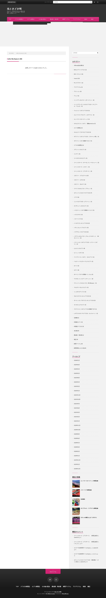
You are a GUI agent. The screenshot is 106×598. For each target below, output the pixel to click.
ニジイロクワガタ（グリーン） (82, 201)
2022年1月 (77, 390)
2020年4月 (77, 447)
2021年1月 (77, 421)
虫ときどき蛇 (14, 9)
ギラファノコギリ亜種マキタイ (82, 141)
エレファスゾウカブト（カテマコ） (83, 115)
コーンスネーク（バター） (81, 167)
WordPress (65, 593)
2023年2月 (77, 373)
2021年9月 (77, 403)
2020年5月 (77, 442)
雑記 (92, 19)
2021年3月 (77, 412)
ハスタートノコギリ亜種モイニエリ (83, 210)
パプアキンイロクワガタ (80, 232)
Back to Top (53, 571)
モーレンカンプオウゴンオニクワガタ (84, 300)
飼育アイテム (66, 19)
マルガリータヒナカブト (80, 287)
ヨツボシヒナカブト (79, 304)
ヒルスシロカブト (78, 248)
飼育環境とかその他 (79, 348)
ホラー (75, 270)
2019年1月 (77, 464)
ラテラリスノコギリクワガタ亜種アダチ (84, 309)
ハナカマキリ (77, 214)
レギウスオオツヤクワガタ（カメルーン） (85, 313)
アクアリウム (76, 19)
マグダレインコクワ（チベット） (83, 278)
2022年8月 (77, 377)
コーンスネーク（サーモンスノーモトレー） (85, 162)
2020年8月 (77, 434)
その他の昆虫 (42, 19)
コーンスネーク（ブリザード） (82, 171)
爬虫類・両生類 (54, 19)
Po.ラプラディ (78, 82)
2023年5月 (77, 369)
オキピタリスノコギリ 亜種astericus (84, 123)
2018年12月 (77, 468)
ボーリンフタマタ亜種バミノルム (83, 274)
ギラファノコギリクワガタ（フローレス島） (85, 136)
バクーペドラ (77, 219)
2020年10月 (77, 429)
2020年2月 (77, 451)
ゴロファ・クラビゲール (80, 175)
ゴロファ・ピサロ (78, 180)
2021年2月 (77, 416)
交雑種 (75, 317)
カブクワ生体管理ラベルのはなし (83, 547)
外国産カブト (77, 322)
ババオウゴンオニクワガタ (81, 223)
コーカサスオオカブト (80, 158)
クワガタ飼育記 (19, 19)
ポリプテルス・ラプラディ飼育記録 (89, 508)
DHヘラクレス (78, 74)
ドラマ (75, 197)
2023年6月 (77, 364)
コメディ (76, 154)
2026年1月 (77, 360)
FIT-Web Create (50, 593)
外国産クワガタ (78, 326)
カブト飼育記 (30, 19)
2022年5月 (77, 382)
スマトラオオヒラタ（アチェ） (82, 188)
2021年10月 (77, 399)
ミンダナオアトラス (79, 291)
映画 (85, 19)
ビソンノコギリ (78, 252)
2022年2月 (77, 386)
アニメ (75, 95)
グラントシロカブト (79, 149)
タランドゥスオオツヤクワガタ (82, 193)
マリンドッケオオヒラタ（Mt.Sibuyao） (84, 283)
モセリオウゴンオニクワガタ (81, 296)
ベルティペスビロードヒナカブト (83, 261)
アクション (77, 91)
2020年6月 (77, 438)
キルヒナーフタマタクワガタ (81, 132)
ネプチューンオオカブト (80, 206)
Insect (75, 78)
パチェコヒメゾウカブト (80, 227)
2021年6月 (77, 408)
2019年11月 (77, 460)
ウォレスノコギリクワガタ (81, 110)
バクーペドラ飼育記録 (86, 490)
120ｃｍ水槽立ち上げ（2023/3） (89, 517)
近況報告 (83, 499)
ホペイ (75, 265)
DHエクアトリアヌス (79, 69)
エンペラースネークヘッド (81, 119)
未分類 (75, 330)
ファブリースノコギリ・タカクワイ (83, 257)
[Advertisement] (53, 34)
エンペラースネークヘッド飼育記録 (55, 2)
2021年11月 (77, 395)
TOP (10, 19)
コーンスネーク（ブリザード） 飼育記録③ (85, 535)
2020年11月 (77, 425)
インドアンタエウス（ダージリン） (83, 100)
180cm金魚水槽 (78, 65)
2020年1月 (77, 455)
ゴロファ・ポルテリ (79, 184)
